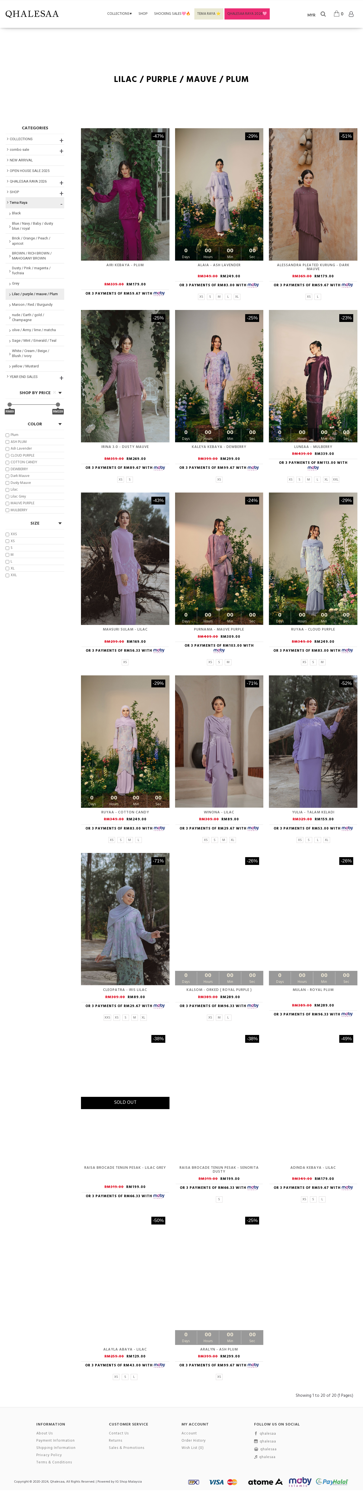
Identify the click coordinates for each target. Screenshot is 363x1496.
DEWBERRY (17, 469)
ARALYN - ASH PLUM (219, 1349)
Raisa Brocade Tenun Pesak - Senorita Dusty (219, 1170)
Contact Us (119, 1433)
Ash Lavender (19, 449)
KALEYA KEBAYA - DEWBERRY (219, 447)
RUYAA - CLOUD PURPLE (313, 629)
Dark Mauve (18, 476)
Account (189, 1433)
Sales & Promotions (126, 1448)
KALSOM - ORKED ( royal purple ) (219, 990)
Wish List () (193, 1448)
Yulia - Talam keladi (313, 812)
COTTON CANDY (21, 462)
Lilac (12, 490)
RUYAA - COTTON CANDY (125, 812)
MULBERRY (16, 510)
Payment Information (55, 1440)
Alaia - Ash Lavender (219, 265)
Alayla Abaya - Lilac (125, 1349)
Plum (12, 435)
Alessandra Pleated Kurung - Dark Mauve (313, 267)
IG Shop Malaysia (128, 1482)
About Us (44, 1433)
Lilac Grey (16, 497)
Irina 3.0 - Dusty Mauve (125, 447)
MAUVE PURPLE (20, 503)
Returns (115, 1440)
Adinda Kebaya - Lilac (313, 1168)
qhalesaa (265, 1434)
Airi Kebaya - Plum (125, 265)
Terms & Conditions (54, 1462)
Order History (194, 1440)
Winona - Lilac (219, 812)
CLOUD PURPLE (20, 456)
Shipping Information (56, 1448)
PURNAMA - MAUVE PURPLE (219, 629)
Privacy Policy (49, 1455)
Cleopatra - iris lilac (125, 990)
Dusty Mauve (18, 483)
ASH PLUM (16, 442)
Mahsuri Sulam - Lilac (125, 629)
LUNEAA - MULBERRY (313, 447)
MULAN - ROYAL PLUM (313, 990)
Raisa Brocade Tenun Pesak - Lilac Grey (125, 1168)
